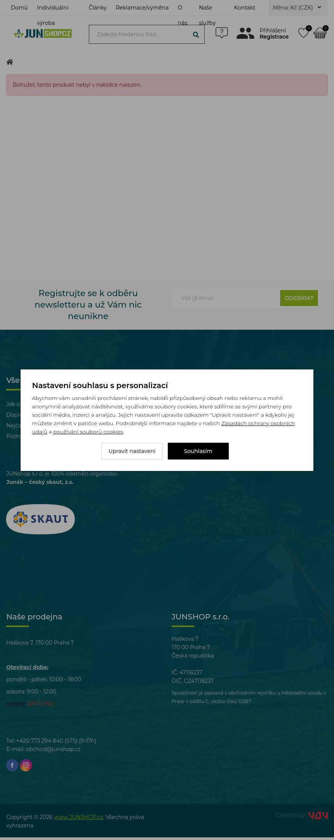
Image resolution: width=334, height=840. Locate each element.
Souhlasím (198, 451)
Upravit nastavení (132, 451)
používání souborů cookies (88, 431)
